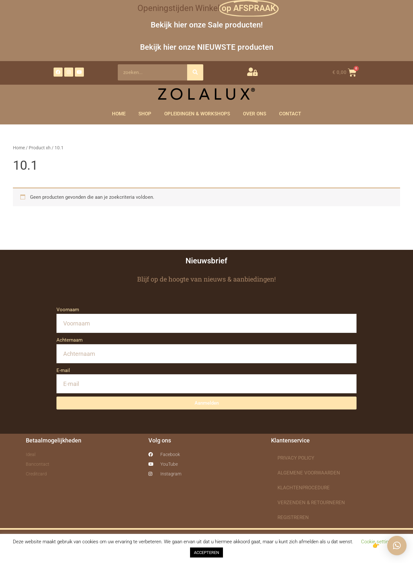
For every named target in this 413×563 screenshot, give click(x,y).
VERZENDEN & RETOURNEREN (311, 502)
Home (19, 147)
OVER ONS (254, 114)
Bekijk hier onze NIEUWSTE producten (206, 47)
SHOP (144, 114)
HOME (119, 114)
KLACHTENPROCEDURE (303, 488)
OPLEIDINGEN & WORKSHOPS (197, 114)
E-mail (63, 370)
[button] (397, 545)
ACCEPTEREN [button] (206, 552)
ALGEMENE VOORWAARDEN (308, 473)
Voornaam (67, 310)
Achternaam (69, 340)
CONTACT (290, 114)
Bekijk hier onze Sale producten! (207, 24)
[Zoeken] (195, 72)
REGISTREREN (293, 517)
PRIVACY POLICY (295, 458)
